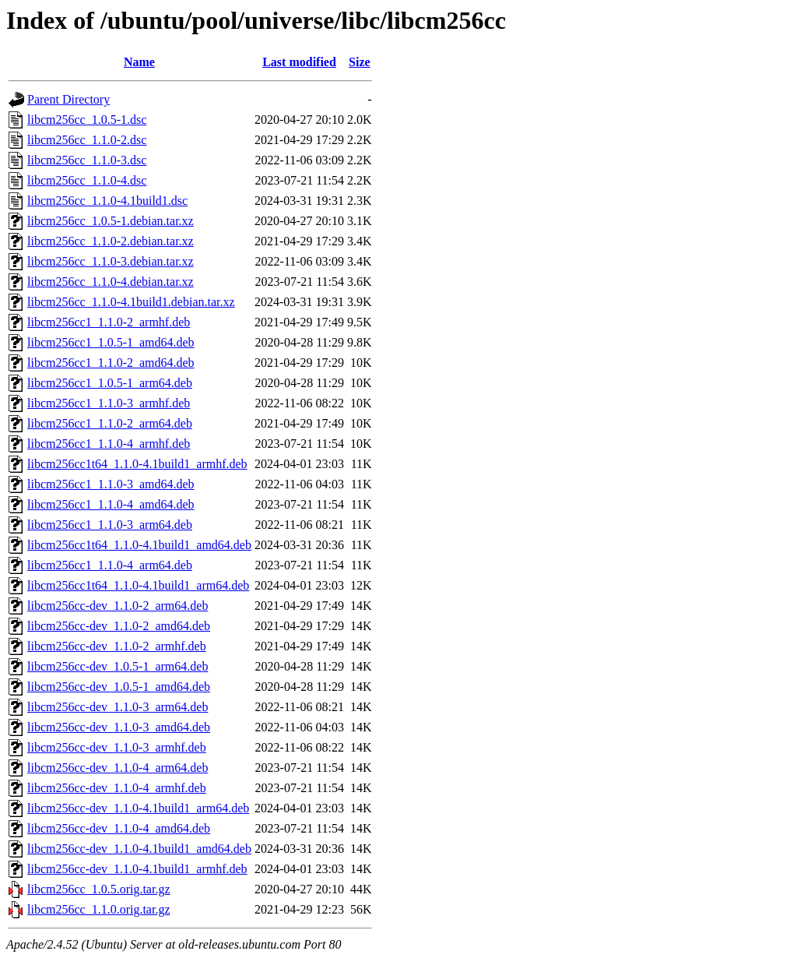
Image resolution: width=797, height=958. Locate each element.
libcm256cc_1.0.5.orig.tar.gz (98, 889)
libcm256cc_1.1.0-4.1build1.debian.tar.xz (131, 301)
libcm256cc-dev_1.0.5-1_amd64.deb (118, 686)
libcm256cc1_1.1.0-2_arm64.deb (109, 423)
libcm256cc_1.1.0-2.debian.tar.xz (110, 241)
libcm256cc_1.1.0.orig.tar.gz (98, 909)
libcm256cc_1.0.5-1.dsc (86, 119)
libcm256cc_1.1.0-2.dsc (86, 139)
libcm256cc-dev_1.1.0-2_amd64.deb (118, 625)
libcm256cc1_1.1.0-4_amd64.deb (111, 504)
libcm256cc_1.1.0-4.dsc (86, 180)
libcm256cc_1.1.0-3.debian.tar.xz (110, 261)
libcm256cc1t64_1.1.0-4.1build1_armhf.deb (137, 463)
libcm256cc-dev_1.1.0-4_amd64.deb (118, 828)
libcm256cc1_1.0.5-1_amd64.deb (111, 342)
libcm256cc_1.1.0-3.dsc (86, 160)
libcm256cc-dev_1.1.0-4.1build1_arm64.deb (138, 808)
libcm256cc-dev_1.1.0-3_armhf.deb (116, 747)
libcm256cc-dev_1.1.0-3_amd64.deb (118, 727)
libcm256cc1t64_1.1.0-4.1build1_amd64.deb (139, 544)
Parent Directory (68, 99)
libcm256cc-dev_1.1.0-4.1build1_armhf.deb (137, 868)
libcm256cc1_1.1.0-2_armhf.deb (108, 322)
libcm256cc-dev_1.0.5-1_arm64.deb (117, 666)
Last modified (299, 62)
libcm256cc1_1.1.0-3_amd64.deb (111, 484)
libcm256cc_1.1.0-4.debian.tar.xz (110, 281)
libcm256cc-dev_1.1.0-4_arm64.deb (117, 767)
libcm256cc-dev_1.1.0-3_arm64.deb (117, 706)
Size (359, 62)
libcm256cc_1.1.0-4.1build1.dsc (107, 200)
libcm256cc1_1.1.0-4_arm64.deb (109, 565)
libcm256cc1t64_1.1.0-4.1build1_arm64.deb (138, 585)
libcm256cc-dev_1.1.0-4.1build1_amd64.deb (139, 848)
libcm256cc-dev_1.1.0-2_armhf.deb (116, 646)
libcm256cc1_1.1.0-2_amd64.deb (111, 362)
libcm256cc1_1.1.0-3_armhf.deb (108, 403)
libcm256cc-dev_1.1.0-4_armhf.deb (116, 787)
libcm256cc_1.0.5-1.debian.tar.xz (110, 220)
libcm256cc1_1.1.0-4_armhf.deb (108, 443)
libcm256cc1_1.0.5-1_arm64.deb (109, 382)
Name (139, 62)
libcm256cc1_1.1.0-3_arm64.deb (109, 524)
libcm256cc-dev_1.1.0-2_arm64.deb (117, 605)
